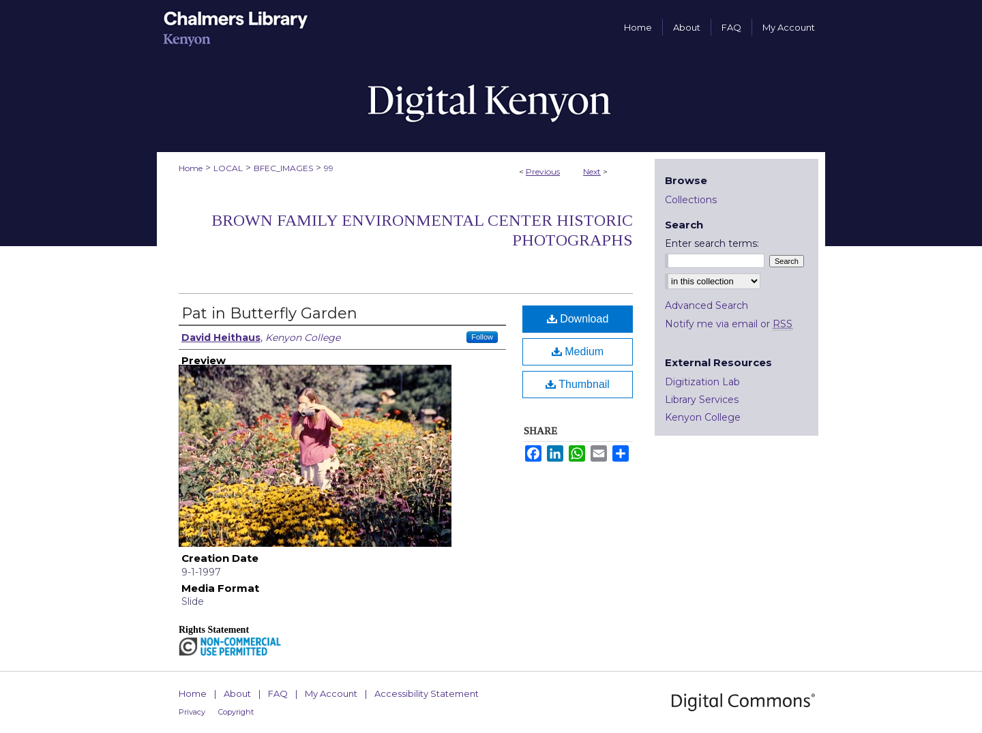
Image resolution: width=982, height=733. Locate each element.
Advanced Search (706, 305)
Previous (543, 171)
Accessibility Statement (426, 693)
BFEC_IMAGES (283, 168)
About (237, 693)
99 (328, 168)
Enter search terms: (712, 243)
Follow (482, 337)
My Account (331, 693)
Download (578, 319)
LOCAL (228, 168)
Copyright (236, 712)
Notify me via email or (728, 324)
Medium (578, 351)
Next (592, 171)
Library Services (702, 399)
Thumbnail (578, 384)
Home (191, 168)
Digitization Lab (702, 382)
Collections (691, 200)
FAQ (278, 693)
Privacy (192, 712)
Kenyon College (703, 417)
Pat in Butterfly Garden (269, 313)
